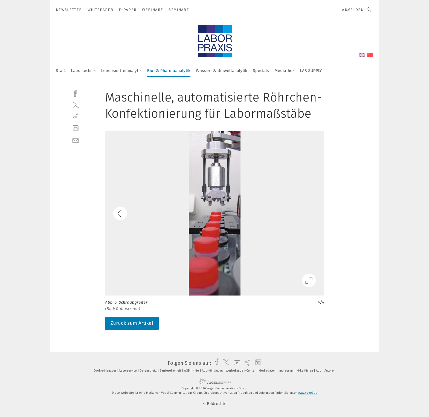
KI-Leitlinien (305, 370)
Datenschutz (149, 370)
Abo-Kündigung (213, 370)
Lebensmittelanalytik (121, 70)
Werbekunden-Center (241, 370)
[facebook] (75, 92)
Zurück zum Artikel (132, 323)
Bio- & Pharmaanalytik (168, 70)
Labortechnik (83, 70)
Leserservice (128, 370)
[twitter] (75, 104)
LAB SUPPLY (311, 70)
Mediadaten (267, 370)
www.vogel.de (307, 393)
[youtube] (235, 363)
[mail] (75, 140)
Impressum (286, 370)
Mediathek (284, 70)
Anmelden (353, 9)
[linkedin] (75, 128)
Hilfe (196, 370)
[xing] (75, 116)
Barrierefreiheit (171, 370)
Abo (319, 370)
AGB (187, 370)
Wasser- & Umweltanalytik (221, 70)
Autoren (329, 370)
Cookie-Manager (105, 370)
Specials (261, 70)
